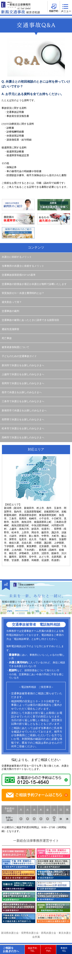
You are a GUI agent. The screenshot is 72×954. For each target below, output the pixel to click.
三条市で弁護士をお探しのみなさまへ (23, 401)
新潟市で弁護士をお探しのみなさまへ (23, 365)
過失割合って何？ (12, 302)
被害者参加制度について (15, 347)
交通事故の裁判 (10, 311)
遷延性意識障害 (10, 329)
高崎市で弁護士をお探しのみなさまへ (23, 437)
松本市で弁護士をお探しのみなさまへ (23, 428)
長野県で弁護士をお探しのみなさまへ (23, 419)
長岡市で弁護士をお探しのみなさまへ (23, 383)
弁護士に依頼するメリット (17, 257)
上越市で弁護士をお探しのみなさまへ (23, 374)
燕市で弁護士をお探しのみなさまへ (22, 392)
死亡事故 (7, 338)
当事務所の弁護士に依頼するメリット (23, 266)
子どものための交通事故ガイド (19, 356)
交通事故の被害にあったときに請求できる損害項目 (30, 320)
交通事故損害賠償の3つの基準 (19, 275)
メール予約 (48, 949)
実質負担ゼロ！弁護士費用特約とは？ (23, 293)
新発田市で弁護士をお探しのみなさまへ (24, 410)
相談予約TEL (32, 949)
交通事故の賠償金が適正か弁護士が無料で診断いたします (34, 284)
